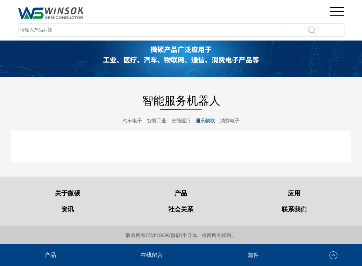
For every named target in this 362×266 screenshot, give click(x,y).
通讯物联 (205, 120)
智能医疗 (181, 120)
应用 (294, 193)
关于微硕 (67, 193)
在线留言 (152, 255)
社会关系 (180, 209)
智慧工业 (156, 120)
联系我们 (294, 209)
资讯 (67, 209)
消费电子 (230, 120)
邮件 (253, 255)
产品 (181, 193)
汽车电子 (132, 120)
